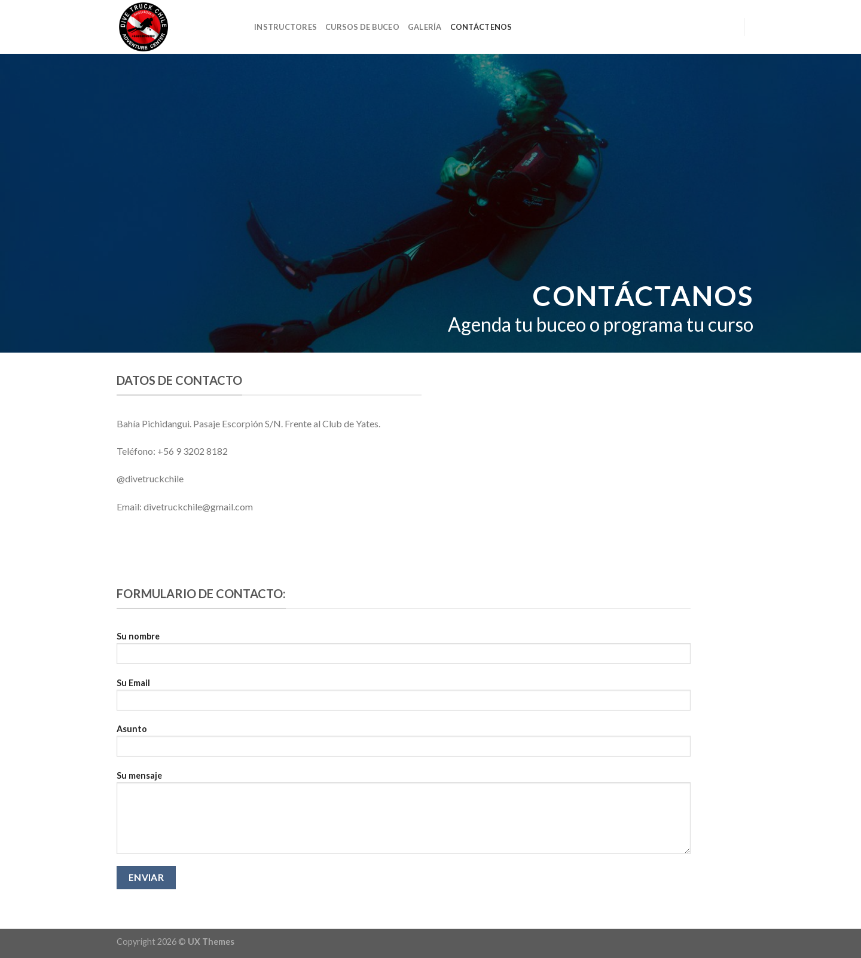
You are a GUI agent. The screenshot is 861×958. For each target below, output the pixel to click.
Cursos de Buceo (362, 27)
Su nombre (404, 651)
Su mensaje (404, 816)
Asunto (404, 744)
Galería (425, 27)
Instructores (285, 27)
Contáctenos (481, 27)
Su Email (404, 698)
